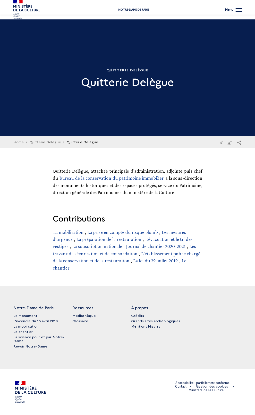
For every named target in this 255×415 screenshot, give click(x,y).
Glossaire (80, 320)
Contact (181, 386)
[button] (239, 142)
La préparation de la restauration (108, 239)
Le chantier (23, 331)
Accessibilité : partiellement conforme (202, 383)
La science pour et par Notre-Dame (38, 338)
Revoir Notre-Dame (30, 346)
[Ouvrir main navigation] (233, 13)
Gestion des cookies (213, 386)
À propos (139, 307)
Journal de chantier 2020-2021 (156, 246)
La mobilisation (68, 232)
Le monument (25, 315)
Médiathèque (84, 315)
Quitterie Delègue (45, 141)
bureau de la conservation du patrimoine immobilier (112, 178)
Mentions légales (145, 326)
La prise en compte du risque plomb (122, 232)
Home (18, 141)
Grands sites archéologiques (155, 320)
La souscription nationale (97, 246)
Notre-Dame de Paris (127, 15)
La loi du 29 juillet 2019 (156, 260)
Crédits (137, 315)
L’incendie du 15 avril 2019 (35, 320)
